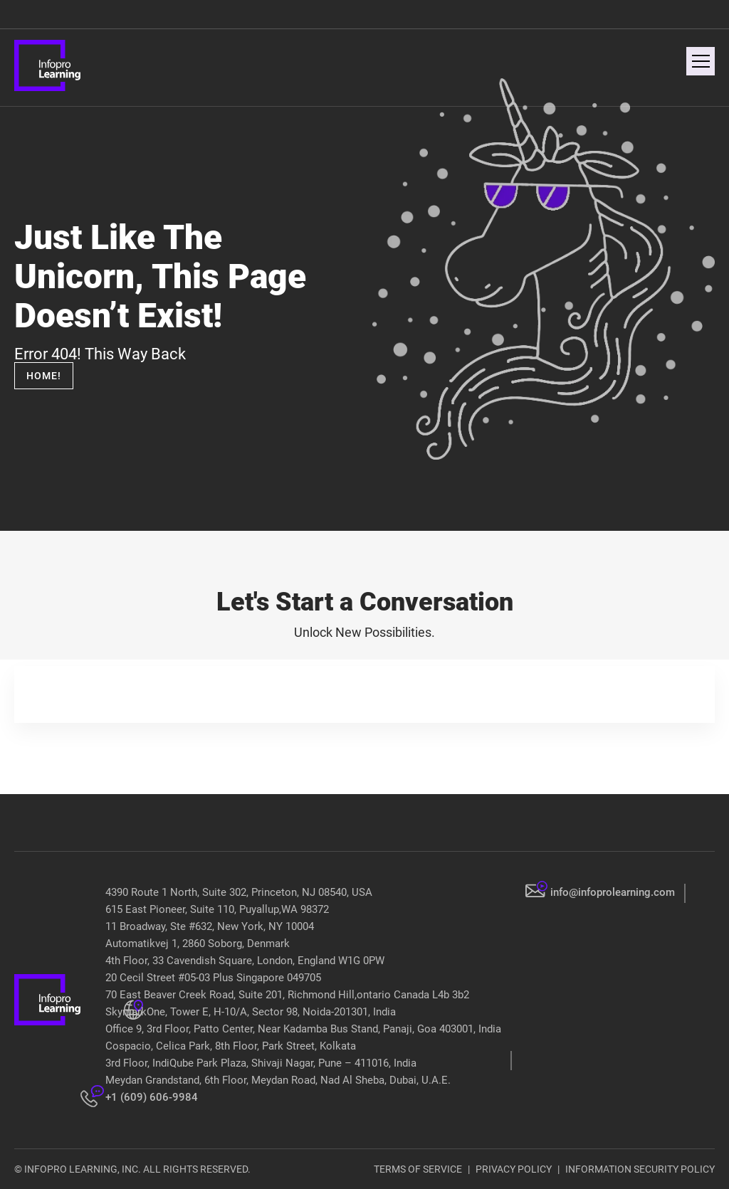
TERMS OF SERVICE (418, 1169)
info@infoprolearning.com (612, 892)
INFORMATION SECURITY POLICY (640, 1169)
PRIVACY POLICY (514, 1169)
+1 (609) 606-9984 (151, 1097)
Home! (43, 375)
